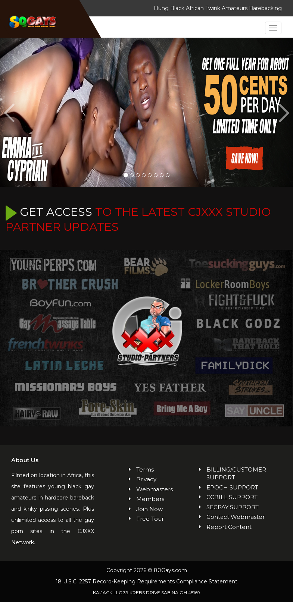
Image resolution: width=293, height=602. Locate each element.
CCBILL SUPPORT (232, 497)
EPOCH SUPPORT (232, 487)
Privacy (146, 479)
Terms (145, 469)
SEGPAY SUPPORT (232, 507)
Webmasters (150, 489)
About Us (24, 460)
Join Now (149, 509)
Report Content (229, 526)
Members (150, 498)
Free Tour (150, 518)
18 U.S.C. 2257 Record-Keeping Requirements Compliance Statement (146, 581)
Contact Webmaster (235, 516)
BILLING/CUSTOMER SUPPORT (236, 473)
